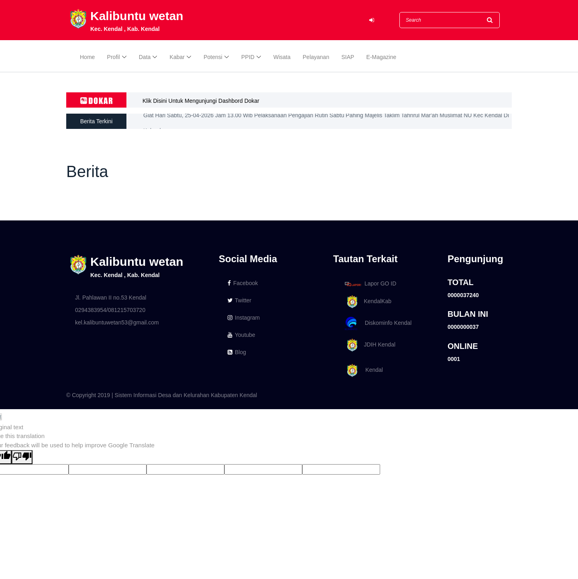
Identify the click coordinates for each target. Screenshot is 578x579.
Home (87, 57)
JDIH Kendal (368, 345)
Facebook (243, 283)
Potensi (213, 57)
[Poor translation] (22, 457)
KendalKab (366, 301)
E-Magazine (381, 57)
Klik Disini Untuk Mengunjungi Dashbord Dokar (200, 101)
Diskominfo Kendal (377, 323)
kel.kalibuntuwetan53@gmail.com (117, 322)
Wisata (282, 57)
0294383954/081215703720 (110, 310)
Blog (237, 352)
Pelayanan (316, 57)
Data (145, 57)
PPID (247, 57)
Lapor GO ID (370, 283)
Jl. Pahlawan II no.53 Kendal (110, 297)
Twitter (239, 300)
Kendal (362, 370)
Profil (113, 57)
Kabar (177, 57)
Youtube (241, 335)
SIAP (347, 57)
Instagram (244, 317)
